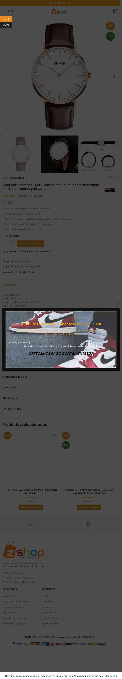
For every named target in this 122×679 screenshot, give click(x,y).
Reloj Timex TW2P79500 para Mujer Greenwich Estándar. (31, 491)
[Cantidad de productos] (8, 243)
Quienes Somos (10, 595)
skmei (37, 266)
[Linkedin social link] (69, 3)
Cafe (16, 266)
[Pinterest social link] (64, 3)
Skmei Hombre (19, 177)
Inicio (5, 177)
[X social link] (54, 3)
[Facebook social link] (50, 3)
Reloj (30, 266)
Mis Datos (47, 595)
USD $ (7, 19)
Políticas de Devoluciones (15, 601)
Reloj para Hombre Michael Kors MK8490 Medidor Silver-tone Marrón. (89, 491)
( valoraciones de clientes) (29, 195)
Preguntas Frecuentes (13, 623)
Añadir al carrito (30, 243)
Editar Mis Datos (50, 618)
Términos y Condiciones (14, 607)
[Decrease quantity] (4, 243)
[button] (5, 76)
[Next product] (115, 178)
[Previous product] (107, 178)
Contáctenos (9, 612)
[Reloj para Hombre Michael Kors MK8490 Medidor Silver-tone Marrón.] (89, 458)
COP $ (7, 25)
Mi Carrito (47, 607)
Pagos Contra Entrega (13, 618)
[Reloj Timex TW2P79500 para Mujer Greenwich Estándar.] (30, 458)
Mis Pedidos (48, 601)
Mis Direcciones (50, 623)
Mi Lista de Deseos (51, 612)
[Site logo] (59, 10)
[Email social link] (59, 3)
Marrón (23, 266)
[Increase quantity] (13, 243)
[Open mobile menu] (8, 11)
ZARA (31, 524)
